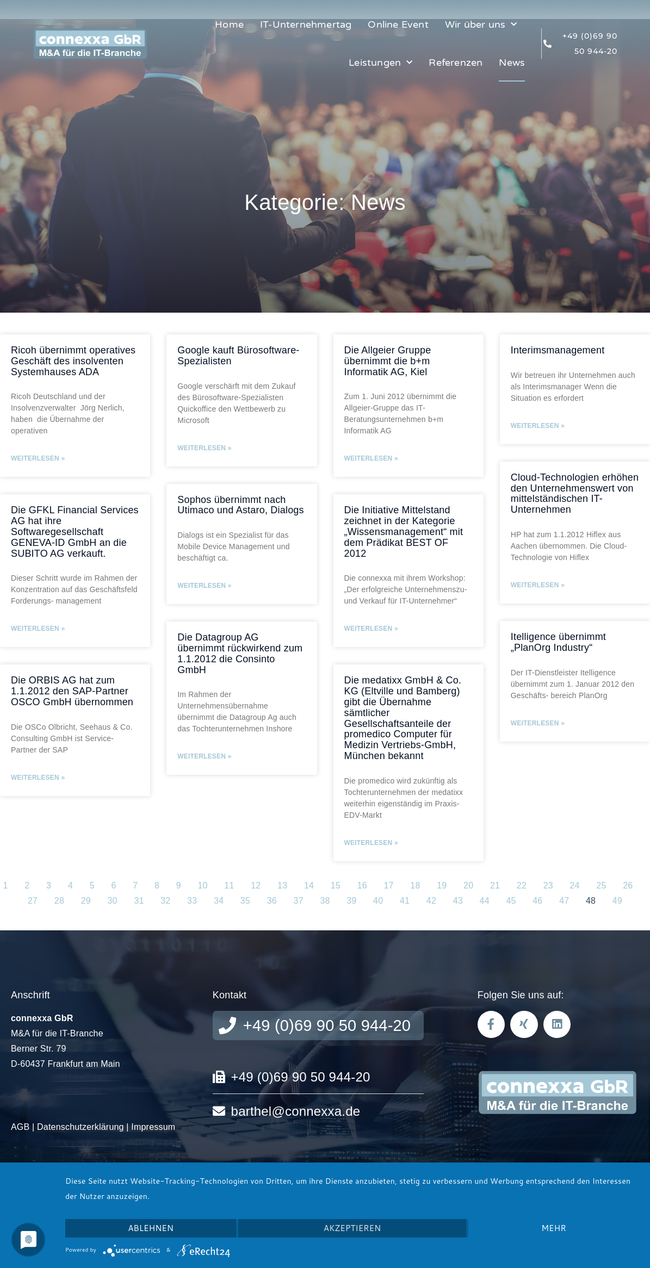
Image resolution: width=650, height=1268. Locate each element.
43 (458, 900)
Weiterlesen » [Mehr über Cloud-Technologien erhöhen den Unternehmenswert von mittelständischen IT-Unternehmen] (538, 585)
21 (495, 885)
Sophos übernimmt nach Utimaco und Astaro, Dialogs (240, 505)
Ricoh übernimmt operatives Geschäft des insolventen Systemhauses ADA (73, 361)
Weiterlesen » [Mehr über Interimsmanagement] (538, 426)
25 (601, 885)
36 (272, 900)
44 (485, 900)
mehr (553, 1228)
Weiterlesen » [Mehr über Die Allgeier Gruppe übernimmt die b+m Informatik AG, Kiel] (371, 458)
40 (378, 900)
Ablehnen (151, 1228)
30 (112, 900)
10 (202, 885)
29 (86, 900)
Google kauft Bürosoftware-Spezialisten (238, 355)
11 (229, 885)
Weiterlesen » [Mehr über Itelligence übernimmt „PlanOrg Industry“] (538, 723)
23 (548, 885)
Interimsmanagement (558, 350)
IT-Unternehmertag (305, 24)
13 (282, 885)
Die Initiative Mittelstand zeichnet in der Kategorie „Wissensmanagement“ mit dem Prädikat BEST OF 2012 (403, 531)
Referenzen (455, 63)
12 (256, 885)
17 (388, 885)
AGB (20, 1127)
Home (229, 24)
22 (522, 885)
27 (33, 900)
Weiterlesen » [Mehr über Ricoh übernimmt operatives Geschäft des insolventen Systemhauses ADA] (38, 458)
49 (617, 900)
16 (362, 885)
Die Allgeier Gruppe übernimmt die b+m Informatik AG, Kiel (387, 361)
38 (325, 900)
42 (431, 900)
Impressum (153, 1127)
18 (415, 885)
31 (139, 900)
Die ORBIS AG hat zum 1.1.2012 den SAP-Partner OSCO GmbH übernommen (72, 691)
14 (309, 885)
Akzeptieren (352, 1228)
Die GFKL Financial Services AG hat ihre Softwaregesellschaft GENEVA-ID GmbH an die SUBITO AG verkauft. (75, 531)
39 (351, 900)
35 (245, 900)
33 (192, 900)
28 (59, 900)
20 (468, 885)
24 (575, 885)
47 (564, 900)
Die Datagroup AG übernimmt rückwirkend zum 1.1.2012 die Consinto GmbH (239, 653)
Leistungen (380, 63)
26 (628, 885)
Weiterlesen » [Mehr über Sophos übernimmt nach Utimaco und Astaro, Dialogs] (204, 585)
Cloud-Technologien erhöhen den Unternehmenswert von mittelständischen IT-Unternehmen (575, 493)
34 (219, 900)
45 (511, 900)
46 (537, 900)
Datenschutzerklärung (80, 1127)
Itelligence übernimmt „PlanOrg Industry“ (558, 642)
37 (299, 900)
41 (405, 900)
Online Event (398, 24)
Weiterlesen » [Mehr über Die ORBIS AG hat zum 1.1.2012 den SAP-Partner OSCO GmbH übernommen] (38, 777)
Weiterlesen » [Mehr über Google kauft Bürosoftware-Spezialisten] (204, 448)
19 (442, 885)
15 (336, 885)
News (512, 63)
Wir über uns (481, 25)
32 (165, 900)
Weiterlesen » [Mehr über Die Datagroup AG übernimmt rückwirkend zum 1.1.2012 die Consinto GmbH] (204, 756)
